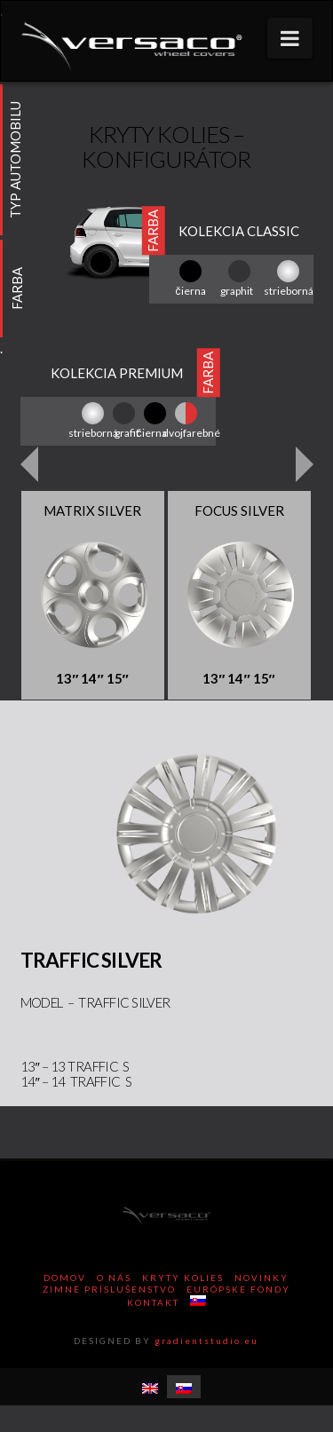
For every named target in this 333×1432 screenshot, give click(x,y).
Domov (65, 1277)
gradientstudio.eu (206, 1340)
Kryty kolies (183, 1277)
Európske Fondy (238, 1289)
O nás (114, 1277)
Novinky (261, 1277)
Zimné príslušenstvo (109, 1289)
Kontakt (153, 1302)
